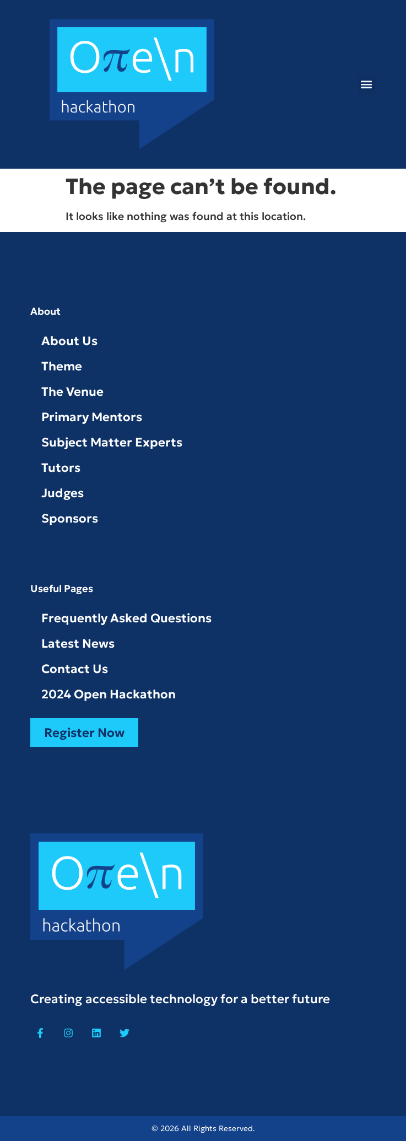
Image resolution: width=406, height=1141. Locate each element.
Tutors (60, 467)
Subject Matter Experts (111, 442)
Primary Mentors (91, 417)
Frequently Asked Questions (126, 618)
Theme (61, 366)
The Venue (72, 391)
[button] (367, 85)
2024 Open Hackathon (108, 694)
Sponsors (69, 518)
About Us (69, 340)
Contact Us (74, 668)
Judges (62, 493)
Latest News (78, 643)
